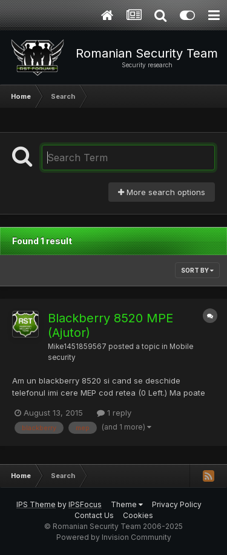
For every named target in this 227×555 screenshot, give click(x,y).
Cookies (138, 515)
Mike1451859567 (77, 346)
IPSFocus (85, 504)
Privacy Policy (177, 504)
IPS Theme (36, 504)
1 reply (114, 412)
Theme (127, 504)
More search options (161, 192)
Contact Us (94, 515)
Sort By (197, 270)
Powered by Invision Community (113, 537)
